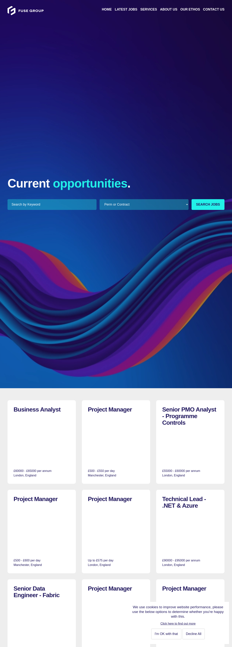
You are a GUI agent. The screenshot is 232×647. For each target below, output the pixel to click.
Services (148, 9)
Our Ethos (190, 9)
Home (107, 9)
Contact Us (213, 9)
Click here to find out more (178, 623)
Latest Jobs (126, 9)
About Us (168, 9)
